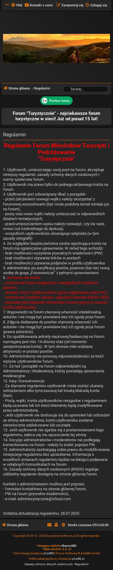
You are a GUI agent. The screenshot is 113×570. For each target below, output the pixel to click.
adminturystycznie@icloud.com (44, 499)
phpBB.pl (78, 558)
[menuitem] (16, 5)
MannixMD (69, 545)
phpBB (48, 553)
